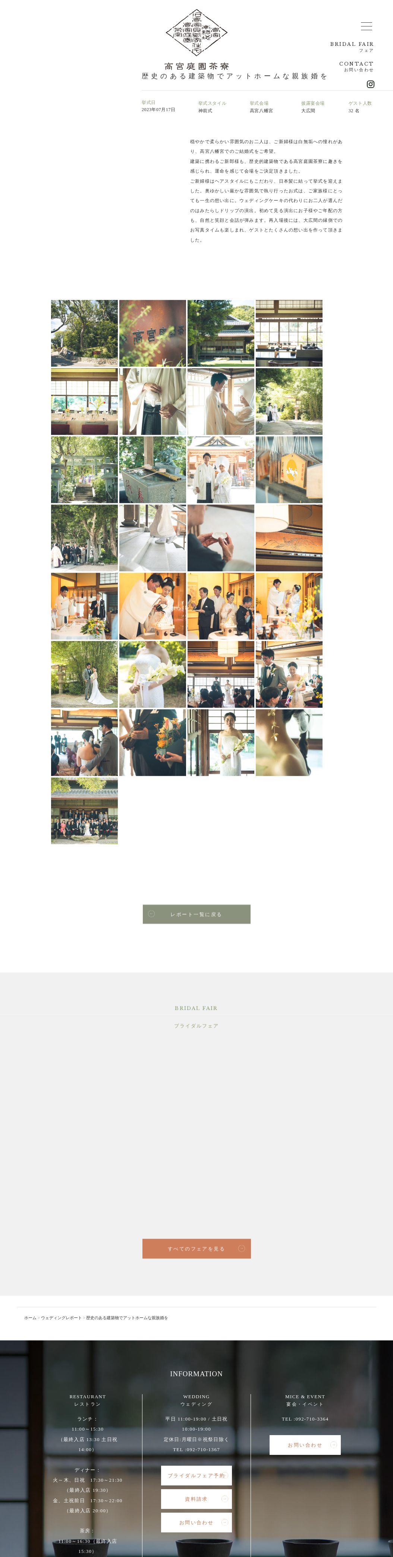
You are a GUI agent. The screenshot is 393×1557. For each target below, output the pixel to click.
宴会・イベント (182, 1485)
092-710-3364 (311, 1207)
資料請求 (206, 1288)
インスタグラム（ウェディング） (196, 1493)
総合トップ (71, 1485)
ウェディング (141, 1485)
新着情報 (218, 1485)
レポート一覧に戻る (185, 703)
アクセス (248, 1485)
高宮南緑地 (279, 1485)
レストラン (105, 1485)
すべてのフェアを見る (206, 1038)
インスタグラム (317, 1485)
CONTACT (355, 68)
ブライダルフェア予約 (198, 1264)
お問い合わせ (94, 1430)
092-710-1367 (203, 1238)
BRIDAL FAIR (349, 47)
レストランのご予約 (91, 1407)
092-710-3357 (94, 1380)
